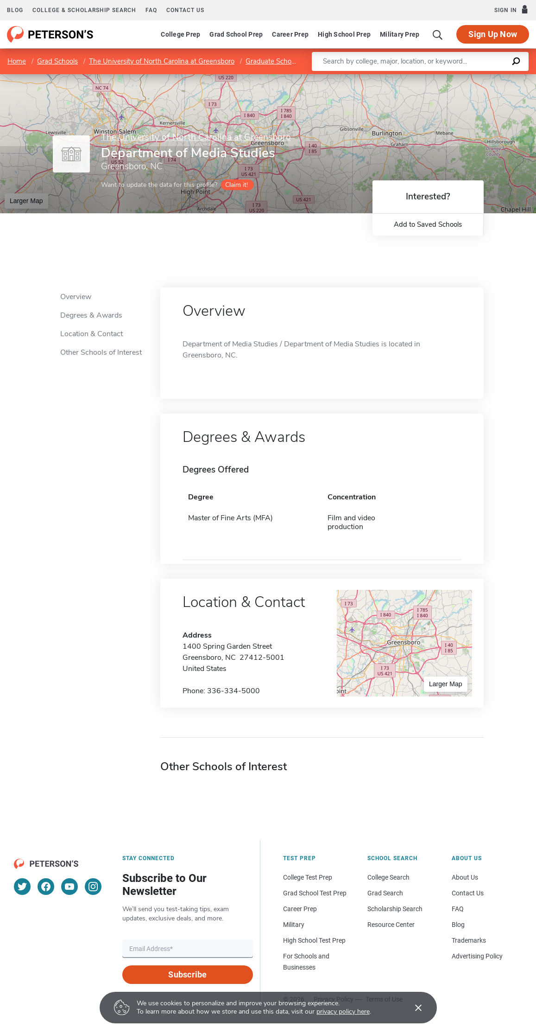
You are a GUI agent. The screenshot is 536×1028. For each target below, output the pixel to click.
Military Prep (399, 34)
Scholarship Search (394, 909)
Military (293, 924)
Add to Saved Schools (428, 224)
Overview (75, 297)
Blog (15, 10)
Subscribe (187, 974)
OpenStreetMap (473, 78)
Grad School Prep (236, 34)
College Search (388, 877)
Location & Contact (91, 334)
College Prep (180, 34)
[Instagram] (93, 886)
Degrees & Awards (91, 315)
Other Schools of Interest (101, 352)
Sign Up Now (492, 34)
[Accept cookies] (411, 1008)
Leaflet (424, 78)
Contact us (185, 10)
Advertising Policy (477, 956)
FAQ (151, 10)
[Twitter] (22, 886)
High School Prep (344, 34)
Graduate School (271, 61)
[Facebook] (46, 886)
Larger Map (26, 200)
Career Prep (290, 34)
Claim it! (236, 184)
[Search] (438, 34)
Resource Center (391, 924)
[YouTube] (69, 886)
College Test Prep (307, 877)
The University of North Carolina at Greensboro (161, 61)
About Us (465, 877)
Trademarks (469, 940)
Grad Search (385, 893)
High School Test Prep (314, 940)
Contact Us (468, 893)
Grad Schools (57, 61)
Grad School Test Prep (315, 893)
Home (16, 61)
